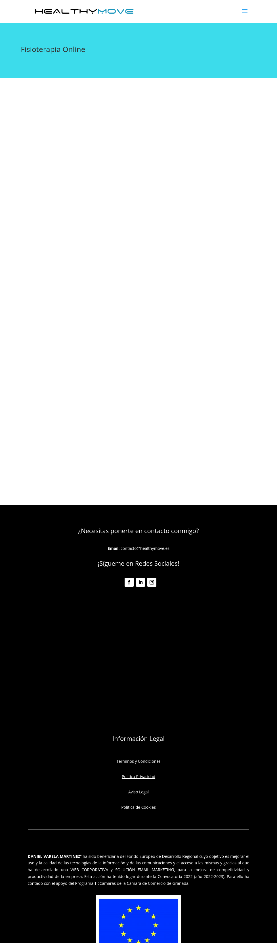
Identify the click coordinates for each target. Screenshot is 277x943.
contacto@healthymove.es (145, 548)
